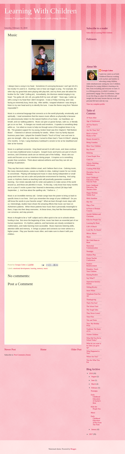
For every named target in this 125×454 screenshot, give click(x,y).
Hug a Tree (90, 205)
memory (40, 268)
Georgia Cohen (107, 71)
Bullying (89, 153)
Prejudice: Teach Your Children (92, 270)
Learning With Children (40, 11)
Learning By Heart (92, 223)
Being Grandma (92, 142)
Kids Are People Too (93, 220)
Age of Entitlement (93, 121)
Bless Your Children (93, 146)
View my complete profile (95, 104)
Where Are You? (92, 357)
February (94, 388)
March (93, 384)
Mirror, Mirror (91, 233)
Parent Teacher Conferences (91, 259)
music (46, 268)
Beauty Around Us (92, 139)
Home (43, 349)
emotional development (21, 268)
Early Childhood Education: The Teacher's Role (92, 187)
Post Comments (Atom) (22, 355)
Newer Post (10, 349)
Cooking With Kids (93, 169)
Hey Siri (89, 202)
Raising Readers (92, 275)
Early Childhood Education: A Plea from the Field (92, 180)
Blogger (73, 449)
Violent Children (92, 335)
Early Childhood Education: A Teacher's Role (96, 399)
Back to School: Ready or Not (92, 135)
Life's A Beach (91, 227)
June (93, 380)
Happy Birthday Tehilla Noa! (92, 194)
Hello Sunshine (91, 198)
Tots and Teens (91, 320)
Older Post (76, 349)
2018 (91, 373)
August (94, 377)
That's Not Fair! (92, 303)
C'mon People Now (93, 156)
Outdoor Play (91, 255)
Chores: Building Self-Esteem (92, 164)
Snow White (90, 291)
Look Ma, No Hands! (93, 230)
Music (88, 237)
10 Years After (91, 118)
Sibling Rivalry (91, 287)
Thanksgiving (91, 300)
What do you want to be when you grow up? (93, 346)
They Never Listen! (93, 313)
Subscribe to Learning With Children (99, 33)
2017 (91, 434)
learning (33, 268)
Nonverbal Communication (92, 247)
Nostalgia (89, 251)
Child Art (89, 160)
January (94, 429)
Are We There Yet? (93, 130)
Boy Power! (90, 149)
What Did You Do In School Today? (93, 339)
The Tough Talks (92, 310)
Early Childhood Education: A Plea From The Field (96, 420)
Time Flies (90, 317)
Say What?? (90, 278)
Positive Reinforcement (91, 265)
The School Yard (92, 306)
